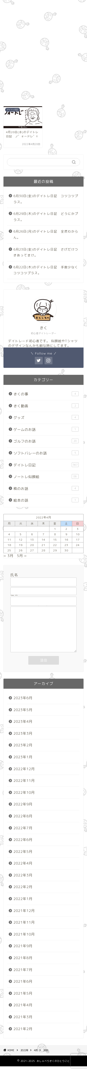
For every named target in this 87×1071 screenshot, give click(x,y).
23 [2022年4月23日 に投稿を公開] (66, 545)
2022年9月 (22, 808)
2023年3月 (22, 738)
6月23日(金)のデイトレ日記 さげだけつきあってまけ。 (45, 252)
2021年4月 (22, 1009)
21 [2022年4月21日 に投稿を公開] (43, 545)
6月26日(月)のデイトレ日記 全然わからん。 (45, 234)
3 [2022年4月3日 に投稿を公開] (78, 529)
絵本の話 (46, 500)
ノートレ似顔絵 (46, 476)
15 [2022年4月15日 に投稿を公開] (55, 540)
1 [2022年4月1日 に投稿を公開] (55, 529)
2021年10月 (24, 938)
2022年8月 (22, 820)
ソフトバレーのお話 (46, 453)
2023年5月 (22, 714)
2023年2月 (22, 749)
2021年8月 (22, 962)
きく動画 (46, 405)
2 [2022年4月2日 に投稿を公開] (66, 529)
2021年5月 (22, 998)
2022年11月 (24, 785)
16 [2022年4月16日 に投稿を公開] (66, 540)
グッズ (46, 417)
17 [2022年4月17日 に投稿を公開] (78, 540)
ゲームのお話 (46, 429)
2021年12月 (24, 915)
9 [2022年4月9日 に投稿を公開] (66, 534)
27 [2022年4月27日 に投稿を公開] (32, 550)
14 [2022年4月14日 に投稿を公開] (43, 540)
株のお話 (46, 488)
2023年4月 (22, 726)
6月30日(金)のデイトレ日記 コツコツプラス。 (45, 199)
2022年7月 (22, 832)
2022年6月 (22, 844)
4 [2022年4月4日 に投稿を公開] (9, 534)
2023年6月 (22, 702)
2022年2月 (22, 891)
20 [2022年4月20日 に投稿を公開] (32, 545)
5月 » (22, 555)
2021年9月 (22, 950)
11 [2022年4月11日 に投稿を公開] (9, 540)
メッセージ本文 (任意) (43, 632)
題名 (43, 597)
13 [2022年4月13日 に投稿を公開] (32, 540)
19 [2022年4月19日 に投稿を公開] (21, 545)
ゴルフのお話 (46, 441)
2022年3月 (22, 879)
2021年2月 (22, 1033)
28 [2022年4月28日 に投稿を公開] (43, 550)
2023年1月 (22, 761)
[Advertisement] (43, 52)
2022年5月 (22, 856)
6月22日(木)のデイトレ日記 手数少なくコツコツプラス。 (45, 270)
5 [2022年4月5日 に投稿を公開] (21, 534)
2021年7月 (22, 974)
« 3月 (8, 555)
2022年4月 (22, 867)
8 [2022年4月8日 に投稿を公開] (55, 534)
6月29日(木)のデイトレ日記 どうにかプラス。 (45, 216)
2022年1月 (22, 903)
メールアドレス (43, 588)
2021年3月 (22, 1021)
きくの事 (46, 394)
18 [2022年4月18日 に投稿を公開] (9, 545)
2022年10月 (24, 797)
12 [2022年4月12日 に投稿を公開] (21, 540)
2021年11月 (24, 927)
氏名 (43, 578)
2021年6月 (22, 986)
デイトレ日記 (46, 465)
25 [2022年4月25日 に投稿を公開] (9, 550)
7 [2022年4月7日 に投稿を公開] (43, 534)
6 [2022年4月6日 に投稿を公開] (32, 534)
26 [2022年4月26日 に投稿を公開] (21, 550)
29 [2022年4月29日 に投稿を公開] (55, 550)
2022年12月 (24, 773)
